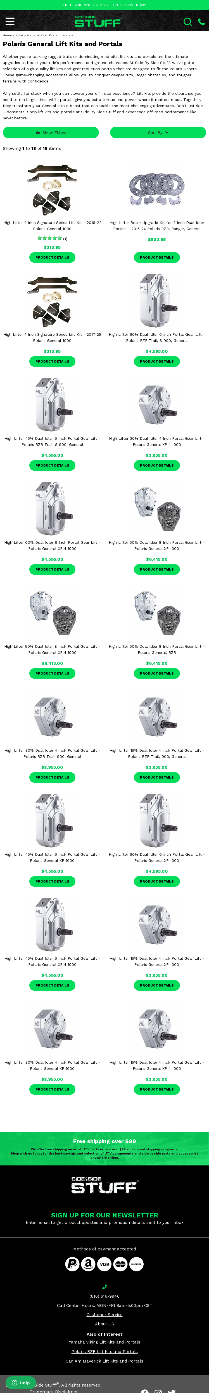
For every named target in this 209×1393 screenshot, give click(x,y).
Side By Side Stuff (38, 1385)
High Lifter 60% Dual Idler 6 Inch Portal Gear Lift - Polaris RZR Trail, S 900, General (157, 337)
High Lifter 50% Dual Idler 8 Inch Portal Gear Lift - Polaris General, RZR (157, 649)
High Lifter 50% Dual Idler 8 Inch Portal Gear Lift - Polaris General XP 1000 (157, 545)
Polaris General (28, 35)
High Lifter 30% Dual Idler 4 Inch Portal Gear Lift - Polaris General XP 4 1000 (157, 441)
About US (104, 1323)
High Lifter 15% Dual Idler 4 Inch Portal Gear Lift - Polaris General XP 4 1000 (157, 1065)
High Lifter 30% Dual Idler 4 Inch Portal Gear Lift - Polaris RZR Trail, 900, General (52, 753)
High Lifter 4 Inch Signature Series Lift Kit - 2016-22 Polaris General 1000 (52, 225)
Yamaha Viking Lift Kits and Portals (104, 1342)
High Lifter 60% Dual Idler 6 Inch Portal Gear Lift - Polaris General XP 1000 (157, 857)
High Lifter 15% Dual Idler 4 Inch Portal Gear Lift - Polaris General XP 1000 (157, 961)
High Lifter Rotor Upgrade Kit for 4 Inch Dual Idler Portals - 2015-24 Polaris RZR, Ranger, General (157, 225)
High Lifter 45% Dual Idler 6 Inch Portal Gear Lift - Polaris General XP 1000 (52, 857)
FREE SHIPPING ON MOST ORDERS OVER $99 (104, 5)
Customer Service (105, 1314)
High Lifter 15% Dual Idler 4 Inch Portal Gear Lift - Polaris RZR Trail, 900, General (157, 753)
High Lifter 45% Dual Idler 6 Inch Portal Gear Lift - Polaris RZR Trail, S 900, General (52, 441)
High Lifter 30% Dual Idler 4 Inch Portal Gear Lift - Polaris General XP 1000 (52, 1065)
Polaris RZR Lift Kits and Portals (105, 1351)
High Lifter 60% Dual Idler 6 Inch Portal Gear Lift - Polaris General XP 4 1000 (52, 545)
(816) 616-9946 (105, 1296)
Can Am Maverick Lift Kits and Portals (104, 1361)
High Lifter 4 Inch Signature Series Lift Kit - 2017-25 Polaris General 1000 (52, 337)
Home (7, 35)
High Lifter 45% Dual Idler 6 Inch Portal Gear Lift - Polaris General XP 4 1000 (52, 961)
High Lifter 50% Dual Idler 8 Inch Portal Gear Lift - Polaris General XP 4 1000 (52, 649)
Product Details (52, 257)
